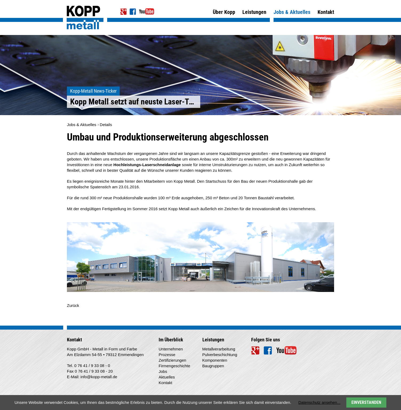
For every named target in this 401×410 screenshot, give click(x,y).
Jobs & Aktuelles (81, 124)
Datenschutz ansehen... (319, 402)
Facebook (133, 11)
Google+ (123, 11)
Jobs (163, 371)
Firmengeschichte (174, 366)
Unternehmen (171, 349)
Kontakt (165, 382)
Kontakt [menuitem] (326, 12)
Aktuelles (167, 377)
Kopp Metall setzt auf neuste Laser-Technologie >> (135, 101)
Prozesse (167, 354)
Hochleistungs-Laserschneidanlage (147, 164)
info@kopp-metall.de (99, 376)
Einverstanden (366, 402)
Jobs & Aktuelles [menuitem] (292, 15)
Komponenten (214, 360)
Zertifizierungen (172, 360)
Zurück (73, 305)
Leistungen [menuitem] (254, 12)
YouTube (146, 11)
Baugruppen (213, 366)
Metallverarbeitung (218, 349)
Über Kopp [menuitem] (224, 12)
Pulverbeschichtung (219, 354)
